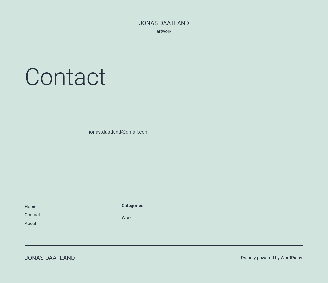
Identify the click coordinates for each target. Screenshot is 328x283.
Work (127, 217)
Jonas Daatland (164, 23)
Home (30, 206)
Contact (32, 214)
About (30, 223)
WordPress (291, 257)
